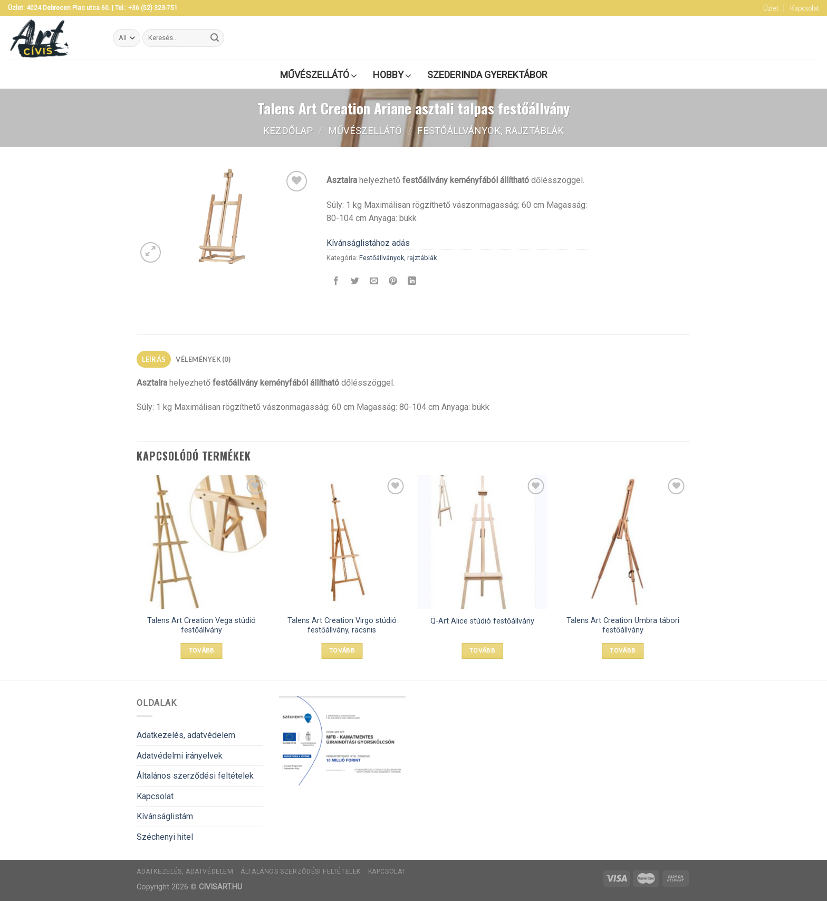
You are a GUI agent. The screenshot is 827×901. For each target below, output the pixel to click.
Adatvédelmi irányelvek (180, 756)
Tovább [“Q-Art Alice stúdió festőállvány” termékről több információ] (482, 650)
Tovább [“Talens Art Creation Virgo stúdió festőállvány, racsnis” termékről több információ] (342, 650)
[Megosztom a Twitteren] (355, 282)
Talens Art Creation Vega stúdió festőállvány (201, 625)
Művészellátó (365, 130)
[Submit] (215, 38)
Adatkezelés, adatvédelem (186, 735)
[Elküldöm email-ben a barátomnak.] (374, 282)
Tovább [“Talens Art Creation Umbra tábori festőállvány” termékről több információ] (623, 650)
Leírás (154, 359)
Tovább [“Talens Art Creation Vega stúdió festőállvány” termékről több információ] (202, 650)
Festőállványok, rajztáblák (490, 130)
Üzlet (770, 8)
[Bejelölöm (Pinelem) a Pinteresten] (393, 282)
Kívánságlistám (165, 816)
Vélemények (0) (203, 359)
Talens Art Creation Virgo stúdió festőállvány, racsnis (342, 625)
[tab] (154, 359)
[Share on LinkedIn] (412, 282)
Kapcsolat (804, 8)
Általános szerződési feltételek (195, 776)
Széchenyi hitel (165, 837)
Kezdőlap (288, 130)
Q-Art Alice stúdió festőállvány (482, 621)
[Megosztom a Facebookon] (336, 282)
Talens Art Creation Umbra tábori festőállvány (622, 625)
